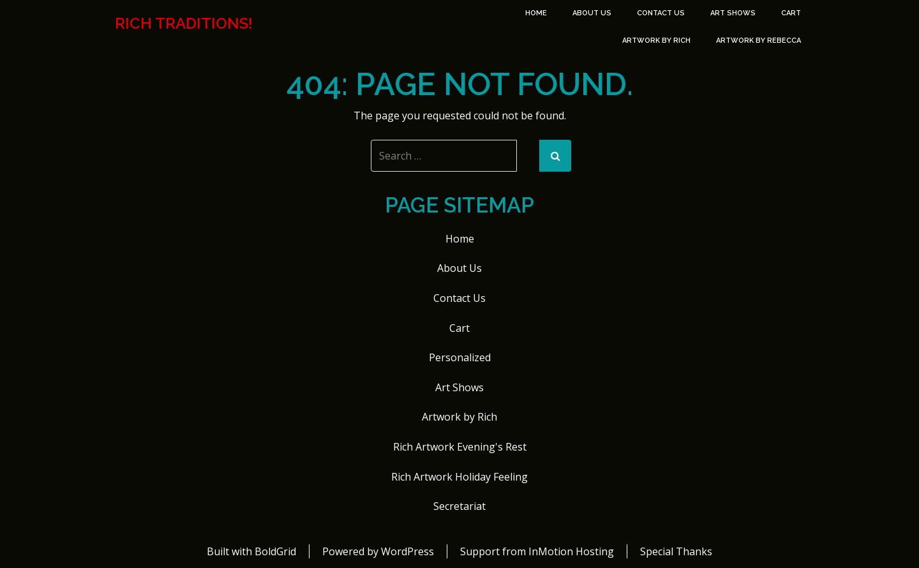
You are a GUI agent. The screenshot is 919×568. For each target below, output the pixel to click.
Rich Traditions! (184, 23)
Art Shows (733, 13)
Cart (791, 13)
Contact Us (661, 13)
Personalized (460, 357)
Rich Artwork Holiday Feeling (459, 477)
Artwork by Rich (656, 40)
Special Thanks (676, 551)
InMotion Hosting (571, 551)
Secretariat (459, 506)
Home (536, 13)
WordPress (407, 551)
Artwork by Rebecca (758, 40)
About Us (591, 13)
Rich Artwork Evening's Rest (460, 447)
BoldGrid (275, 551)
